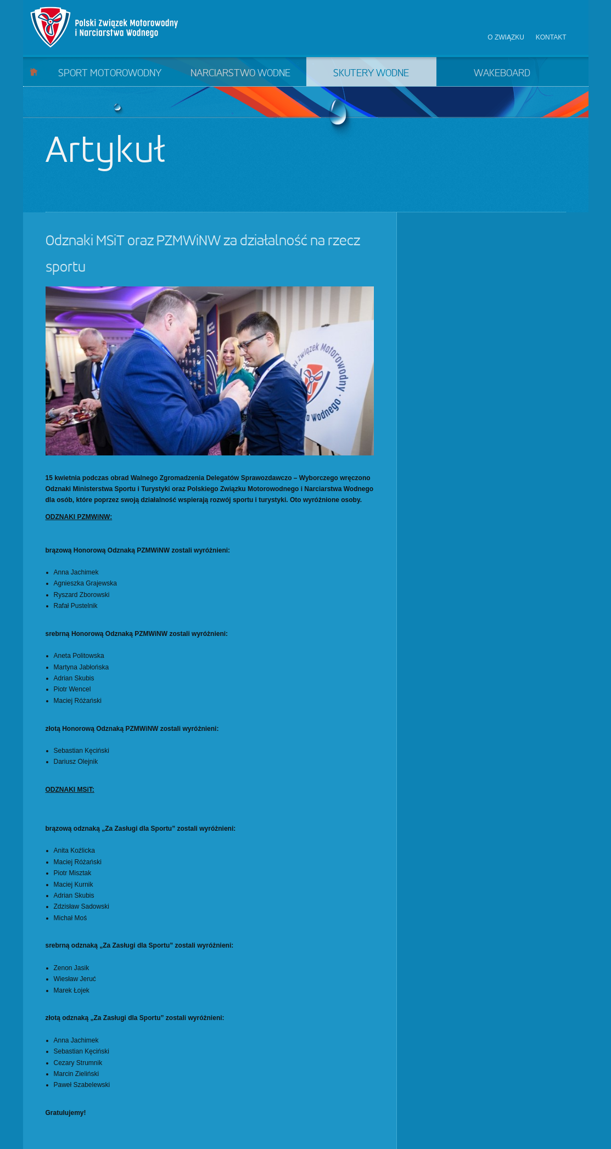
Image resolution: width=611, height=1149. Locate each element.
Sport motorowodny (109, 73)
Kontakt (551, 37)
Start (33, 71)
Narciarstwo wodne (240, 73)
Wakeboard (502, 73)
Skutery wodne (371, 73)
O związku (505, 37)
